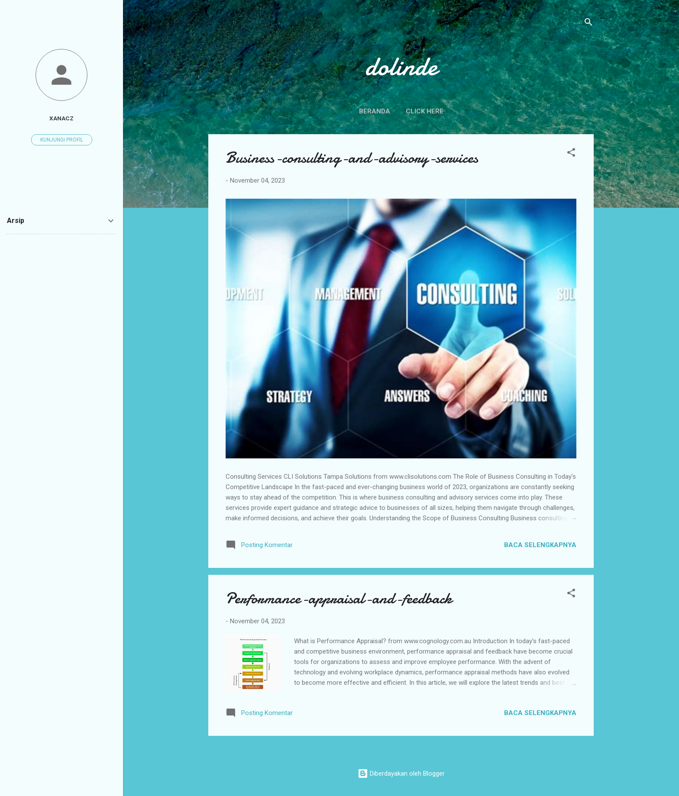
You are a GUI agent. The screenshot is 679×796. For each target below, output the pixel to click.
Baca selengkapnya (540, 545)
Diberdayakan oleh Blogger (401, 773)
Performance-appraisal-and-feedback (339, 598)
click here (424, 111)
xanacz (61, 118)
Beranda (374, 111)
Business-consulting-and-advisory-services (352, 157)
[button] (571, 154)
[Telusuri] (588, 23)
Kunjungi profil (61, 140)
